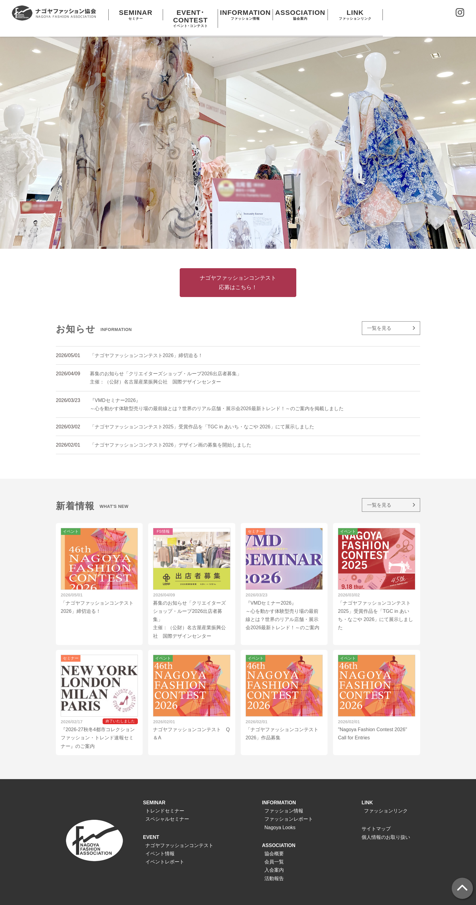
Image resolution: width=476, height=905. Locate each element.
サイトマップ (376, 818)
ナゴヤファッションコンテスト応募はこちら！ (238, 272)
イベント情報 (160, 843)
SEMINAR (154, 792)
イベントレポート (164, 851)
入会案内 (274, 859)
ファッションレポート (288, 808)
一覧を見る (379, 317)
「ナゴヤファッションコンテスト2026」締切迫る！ (146, 345)
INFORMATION (279, 792)
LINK (367, 792)
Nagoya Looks (279, 816)
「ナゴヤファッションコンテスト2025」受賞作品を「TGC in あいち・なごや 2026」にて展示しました (202, 416)
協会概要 (274, 843)
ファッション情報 (283, 800)
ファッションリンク (386, 800)
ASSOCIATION (278, 835)
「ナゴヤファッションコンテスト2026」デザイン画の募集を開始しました (170, 434)
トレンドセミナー (164, 800)
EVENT (151, 826)
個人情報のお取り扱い (386, 826)
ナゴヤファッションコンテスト (179, 835)
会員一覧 (274, 851)
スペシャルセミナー (167, 808)
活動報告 (274, 867)
